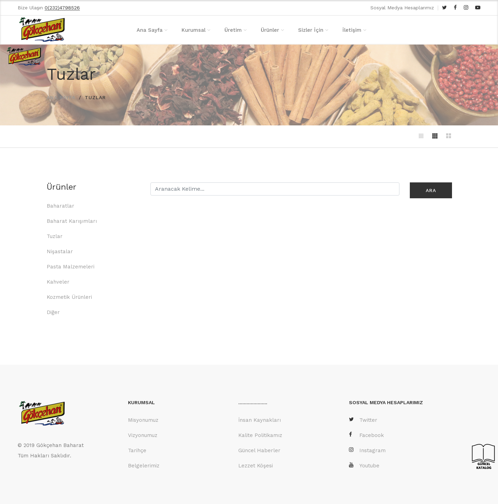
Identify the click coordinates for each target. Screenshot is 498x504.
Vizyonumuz (142, 435)
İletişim (351, 30)
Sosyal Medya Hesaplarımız (402, 7)
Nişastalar (60, 251)
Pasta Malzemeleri (70, 266)
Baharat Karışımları (72, 221)
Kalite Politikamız (260, 435)
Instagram (367, 450)
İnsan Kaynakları (259, 420)
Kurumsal (193, 30)
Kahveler (58, 281)
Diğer (53, 312)
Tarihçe (137, 450)
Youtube (364, 465)
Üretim (233, 30)
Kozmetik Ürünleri (69, 297)
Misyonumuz (143, 420)
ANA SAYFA (61, 97)
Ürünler (270, 30)
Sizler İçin (310, 30)
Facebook (366, 434)
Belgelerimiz (143, 465)
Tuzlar (55, 236)
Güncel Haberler (259, 450)
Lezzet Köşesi (255, 465)
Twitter (363, 419)
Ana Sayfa (150, 30)
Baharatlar (60, 205)
